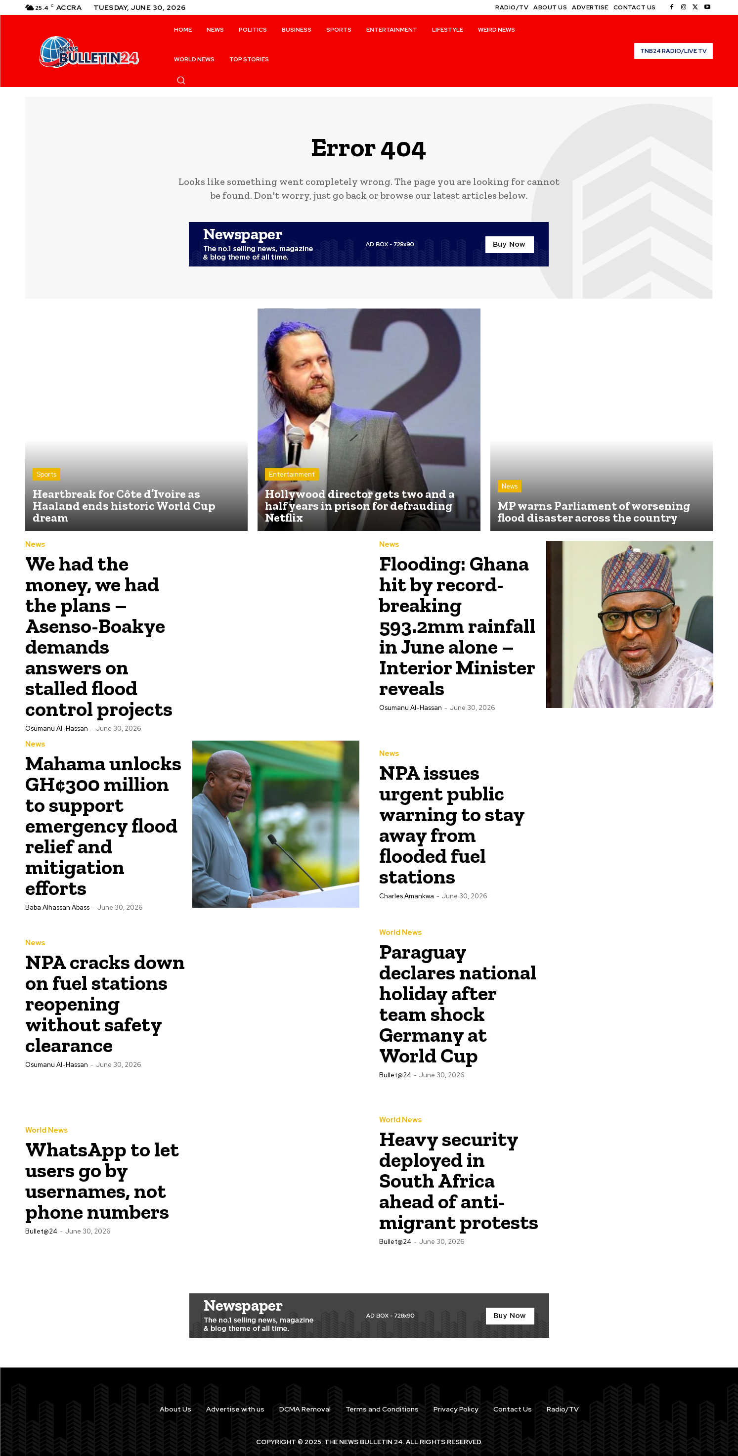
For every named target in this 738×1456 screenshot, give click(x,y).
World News (400, 932)
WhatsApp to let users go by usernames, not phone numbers (102, 1180)
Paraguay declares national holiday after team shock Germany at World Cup (457, 1003)
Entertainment (292, 474)
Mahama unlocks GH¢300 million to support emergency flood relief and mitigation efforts (103, 825)
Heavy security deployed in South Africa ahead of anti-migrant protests (458, 1180)
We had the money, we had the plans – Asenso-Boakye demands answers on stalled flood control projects (99, 636)
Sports (46, 474)
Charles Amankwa (406, 896)
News (510, 486)
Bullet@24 (395, 1075)
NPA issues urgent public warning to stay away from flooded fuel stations (452, 824)
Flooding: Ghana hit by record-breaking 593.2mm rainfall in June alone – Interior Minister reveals (457, 626)
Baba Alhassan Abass (57, 907)
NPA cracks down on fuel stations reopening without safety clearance (105, 1003)
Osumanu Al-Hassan (56, 728)
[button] (180, 80)
